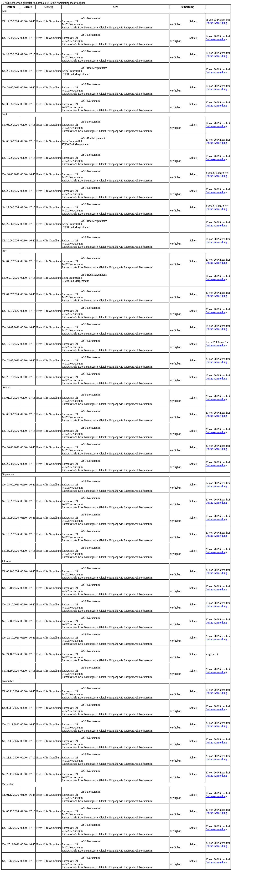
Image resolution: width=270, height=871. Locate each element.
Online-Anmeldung (216, 22)
